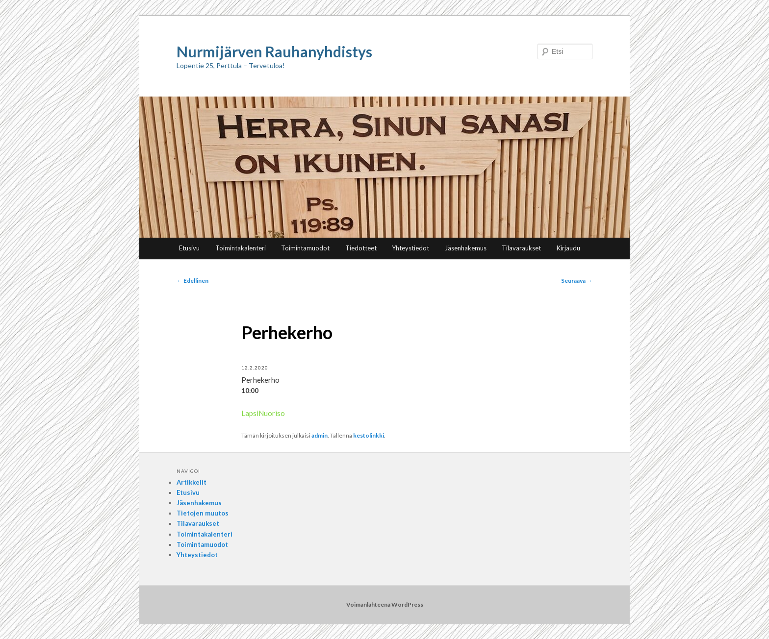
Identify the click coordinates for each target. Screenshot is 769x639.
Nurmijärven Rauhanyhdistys (274, 51)
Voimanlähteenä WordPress (384, 604)
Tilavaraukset (521, 248)
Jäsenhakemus (466, 248)
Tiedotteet (361, 248)
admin (319, 435)
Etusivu (189, 248)
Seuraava (576, 280)
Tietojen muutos (203, 513)
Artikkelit (191, 482)
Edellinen (192, 280)
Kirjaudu (568, 248)
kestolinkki (368, 435)
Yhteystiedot (410, 248)
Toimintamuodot (305, 248)
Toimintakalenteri (240, 248)
